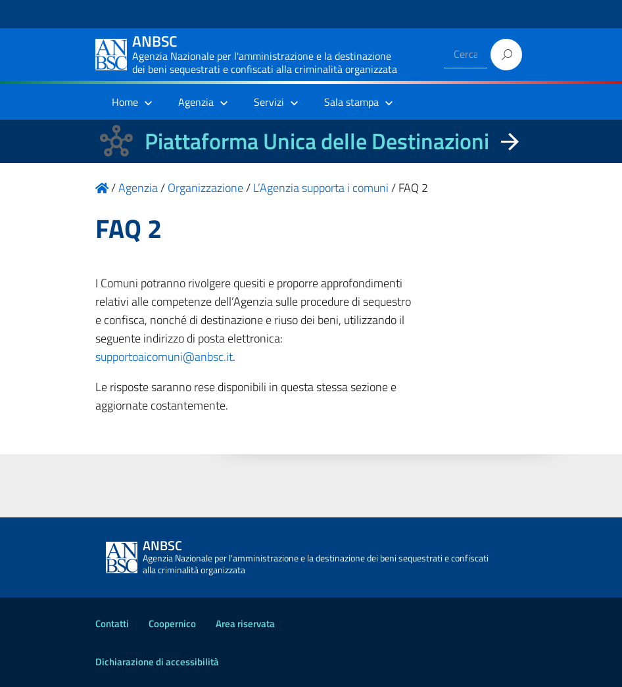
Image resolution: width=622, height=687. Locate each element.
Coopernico (172, 623)
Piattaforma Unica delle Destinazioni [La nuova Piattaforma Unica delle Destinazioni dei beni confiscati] (317, 141)
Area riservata (245, 623)
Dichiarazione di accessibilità (157, 661)
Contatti (112, 623)
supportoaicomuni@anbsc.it (164, 357)
